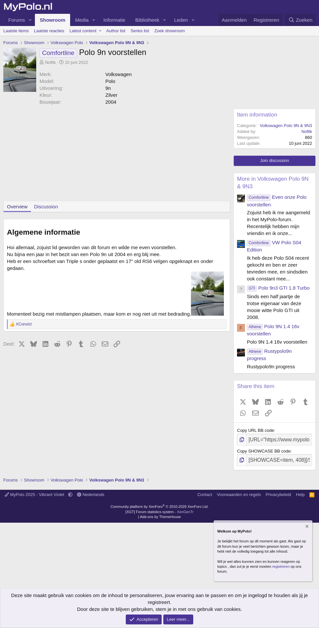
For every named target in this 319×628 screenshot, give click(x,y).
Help (300, 492)
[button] (30, 20)
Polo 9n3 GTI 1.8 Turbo (278, 288)
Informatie (114, 20)
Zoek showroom (169, 30)
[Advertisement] (115, 155)
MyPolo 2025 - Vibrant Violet (35, 492)
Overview (17, 206)
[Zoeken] (300, 20)
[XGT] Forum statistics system (159, 509)
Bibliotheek (147, 20)
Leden (181, 20)
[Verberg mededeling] (306, 527)
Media (82, 20)
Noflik (50, 62)
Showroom (53, 20)
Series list (140, 30)
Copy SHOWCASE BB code (264, 449)
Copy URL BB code (255, 430)
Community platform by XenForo (160, 504)
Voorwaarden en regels (239, 492)
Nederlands (90, 492)
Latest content (82, 30)
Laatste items (16, 30)
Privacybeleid (278, 492)
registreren (281, 566)
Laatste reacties (49, 30)
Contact (204, 492)
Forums (16, 20)
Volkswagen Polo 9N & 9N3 (286, 125)
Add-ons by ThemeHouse (160, 514)
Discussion (46, 206)
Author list (115, 30)
